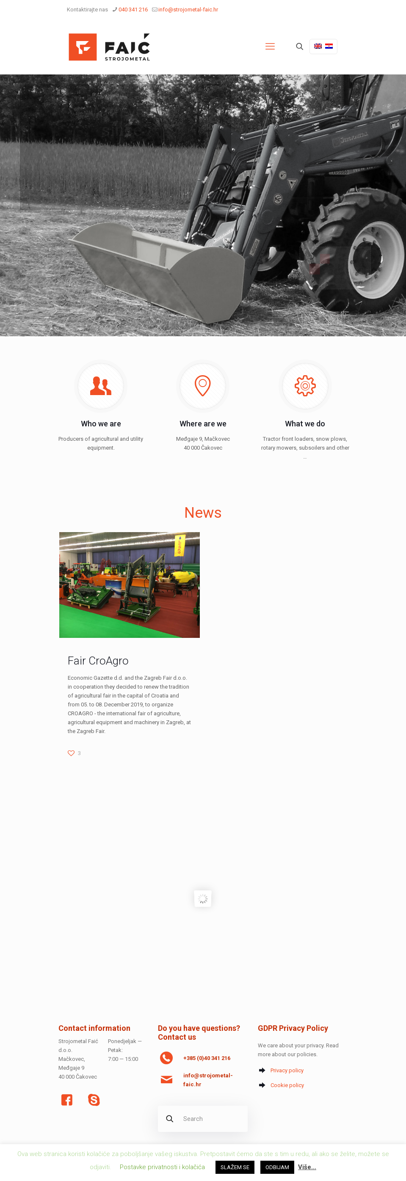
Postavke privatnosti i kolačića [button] (162, 1167)
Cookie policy (287, 1085)
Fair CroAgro (98, 660)
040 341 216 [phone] (133, 9)
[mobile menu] (270, 46)
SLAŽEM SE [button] (235, 1167)
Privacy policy (287, 1070)
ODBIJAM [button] (277, 1167)
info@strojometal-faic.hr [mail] (188, 9)
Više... (307, 1167)
